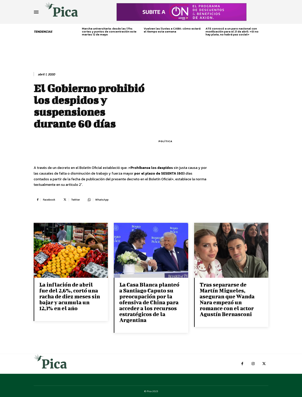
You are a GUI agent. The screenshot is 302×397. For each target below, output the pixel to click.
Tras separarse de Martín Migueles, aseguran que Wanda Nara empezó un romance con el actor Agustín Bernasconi (227, 299)
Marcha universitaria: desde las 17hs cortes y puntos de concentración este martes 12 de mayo (109, 31)
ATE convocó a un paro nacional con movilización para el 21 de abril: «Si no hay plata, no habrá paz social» (232, 31)
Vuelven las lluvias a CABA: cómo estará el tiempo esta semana (172, 30)
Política (165, 141)
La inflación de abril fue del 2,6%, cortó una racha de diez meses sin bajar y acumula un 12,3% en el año (69, 296)
